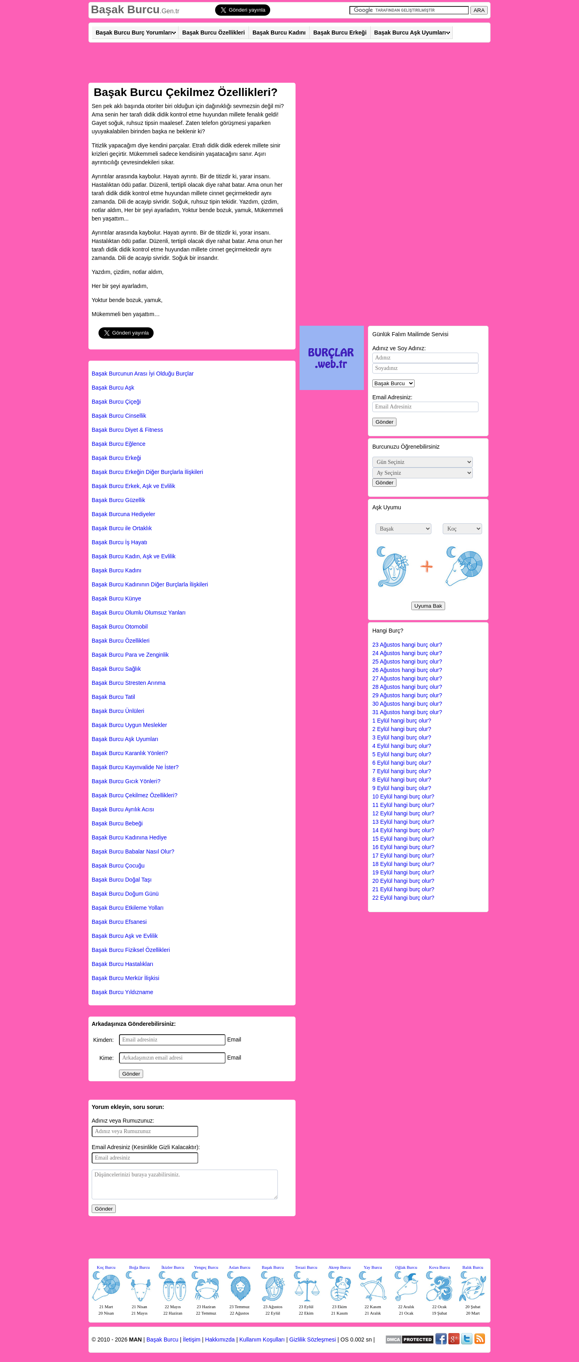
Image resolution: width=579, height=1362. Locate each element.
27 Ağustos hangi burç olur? (407, 678)
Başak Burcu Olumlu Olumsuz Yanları (139, 612)
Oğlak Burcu (406, 1267)
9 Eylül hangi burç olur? (401, 788)
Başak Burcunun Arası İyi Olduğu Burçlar (143, 373)
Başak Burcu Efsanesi (119, 922)
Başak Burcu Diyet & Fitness (127, 430)
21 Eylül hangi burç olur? (403, 889)
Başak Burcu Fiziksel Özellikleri (131, 950)
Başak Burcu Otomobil (120, 626)
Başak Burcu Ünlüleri (118, 711)
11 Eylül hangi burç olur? (403, 805)
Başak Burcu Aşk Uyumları (410, 32)
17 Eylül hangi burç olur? (403, 855)
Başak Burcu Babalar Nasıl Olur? (133, 851)
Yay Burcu (373, 1267)
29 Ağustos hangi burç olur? (407, 695)
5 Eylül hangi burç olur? (401, 754)
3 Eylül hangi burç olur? (401, 737)
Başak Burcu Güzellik (118, 500)
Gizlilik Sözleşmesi (313, 1339)
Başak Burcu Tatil (113, 697)
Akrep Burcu (340, 1267)
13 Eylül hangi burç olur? (403, 822)
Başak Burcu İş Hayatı (120, 542)
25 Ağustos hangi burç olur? (407, 661)
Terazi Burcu (306, 1267)
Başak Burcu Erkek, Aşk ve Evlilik (133, 486)
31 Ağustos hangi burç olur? (407, 712)
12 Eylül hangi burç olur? (403, 813)
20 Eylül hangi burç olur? (403, 881)
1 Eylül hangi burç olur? (401, 720)
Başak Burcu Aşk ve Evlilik (125, 936)
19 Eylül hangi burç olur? (403, 872)
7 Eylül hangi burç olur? (401, 771)
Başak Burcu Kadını (279, 32)
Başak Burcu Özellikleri (213, 32)
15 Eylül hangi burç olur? (403, 838)
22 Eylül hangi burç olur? (403, 897)
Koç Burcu (106, 1267)
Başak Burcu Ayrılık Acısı (123, 809)
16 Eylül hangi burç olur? (403, 847)
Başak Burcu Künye (116, 598)
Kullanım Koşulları (262, 1339)
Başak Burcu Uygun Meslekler (129, 725)
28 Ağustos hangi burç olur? (407, 687)
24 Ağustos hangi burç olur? (407, 653)
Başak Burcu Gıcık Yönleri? (126, 781)
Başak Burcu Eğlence (119, 444)
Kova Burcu (439, 1267)
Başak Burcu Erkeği (339, 32)
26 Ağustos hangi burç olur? (407, 670)
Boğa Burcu (139, 1267)
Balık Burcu (472, 1267)
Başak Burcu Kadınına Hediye (129, 837)
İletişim (192, 1339)
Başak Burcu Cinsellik (119, 415)
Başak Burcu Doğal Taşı (122, 879)
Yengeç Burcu (206, 1267)
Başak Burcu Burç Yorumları (134, 32)
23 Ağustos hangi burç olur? (407, 644)
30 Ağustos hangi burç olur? (407, 703)
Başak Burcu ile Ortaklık (122, 528)
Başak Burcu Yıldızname (122, 992)
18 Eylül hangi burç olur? (403, 864)
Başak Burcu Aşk (113, 387)
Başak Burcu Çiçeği (116, 401)
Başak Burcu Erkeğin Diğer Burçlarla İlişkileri (147, 472)
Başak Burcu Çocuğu (118, 865)
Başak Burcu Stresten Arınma (129, 683)
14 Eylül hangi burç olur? (403, 830)
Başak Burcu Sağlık (116, 669)
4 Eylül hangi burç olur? (401, 746)
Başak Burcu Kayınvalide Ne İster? (135, 767)
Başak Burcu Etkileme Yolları (128, 908)
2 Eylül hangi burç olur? (401, 729)
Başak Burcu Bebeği (117, 823)
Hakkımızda (220, 1339)
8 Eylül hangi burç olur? (401, 779)
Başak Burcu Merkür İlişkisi (125, 978)
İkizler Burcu (173, 1267)
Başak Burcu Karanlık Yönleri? (130, 753)
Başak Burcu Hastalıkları (122, 964)
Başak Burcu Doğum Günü (125, 893)
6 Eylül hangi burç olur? (401, 763)
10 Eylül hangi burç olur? (403, 796)
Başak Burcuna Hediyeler (123, 514)
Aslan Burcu (239, 1267)
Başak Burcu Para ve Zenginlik (130, 654)
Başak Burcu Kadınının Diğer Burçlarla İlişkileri (150, 584)
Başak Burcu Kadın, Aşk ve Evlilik (134, 556)
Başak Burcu (125, 9)
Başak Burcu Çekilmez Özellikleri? (134, 795)
